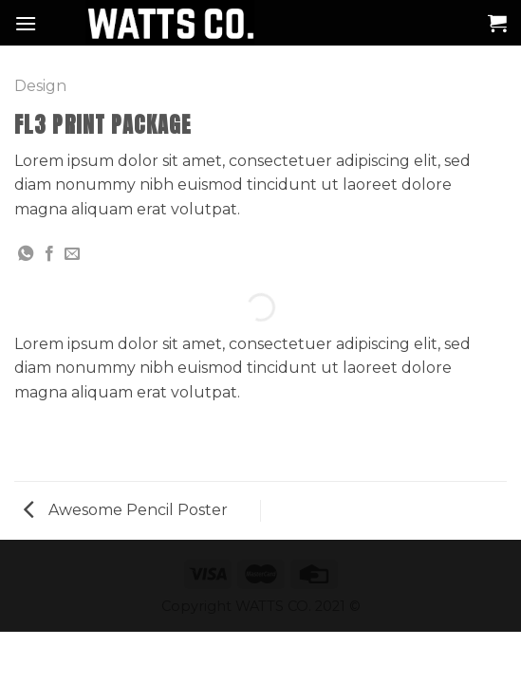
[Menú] (25, 23)
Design (40, 86)
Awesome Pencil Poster (126, 510)
